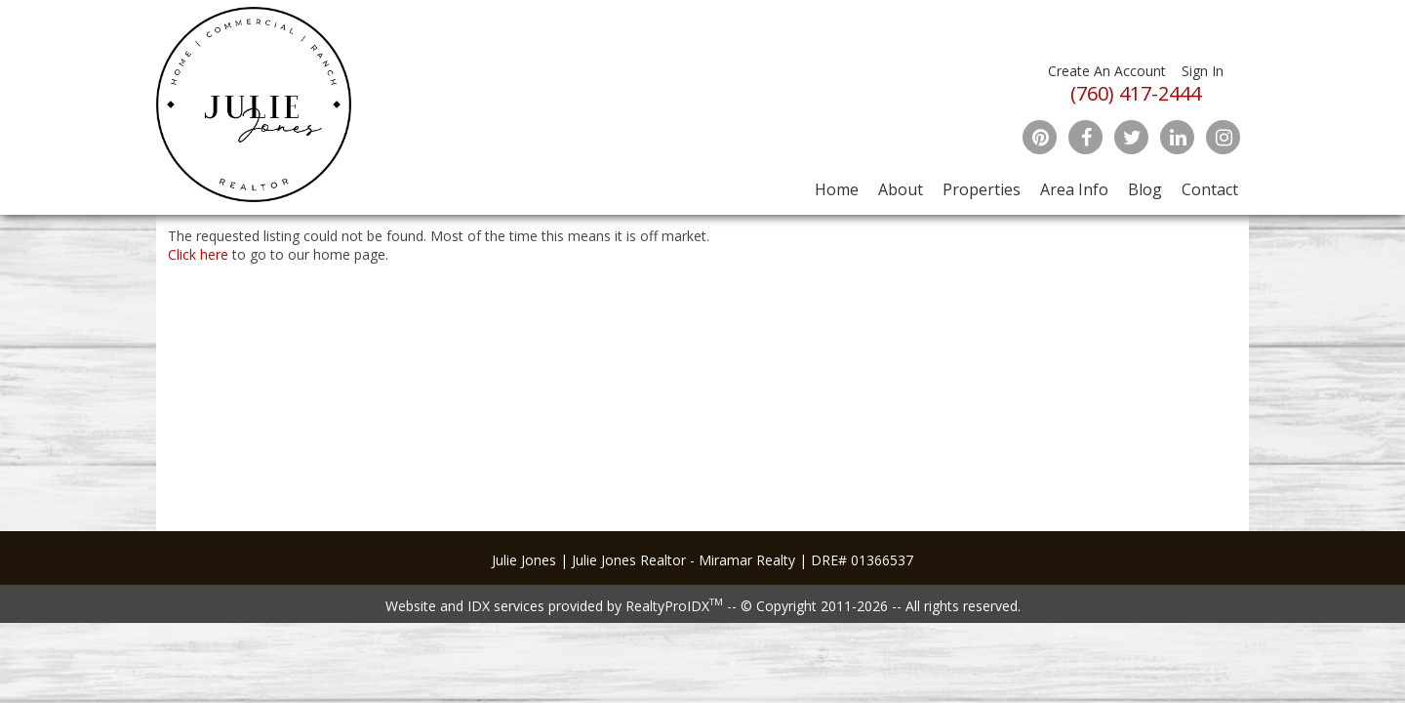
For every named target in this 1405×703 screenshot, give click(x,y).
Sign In (1203, 71)
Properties (982, 189)
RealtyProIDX (674, 606)
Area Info (1074, 189)
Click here (198, 254)
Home (837, 189)
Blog (1145, 189)
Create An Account (1107, 71)
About (900, 189)
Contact (1210, 189)
